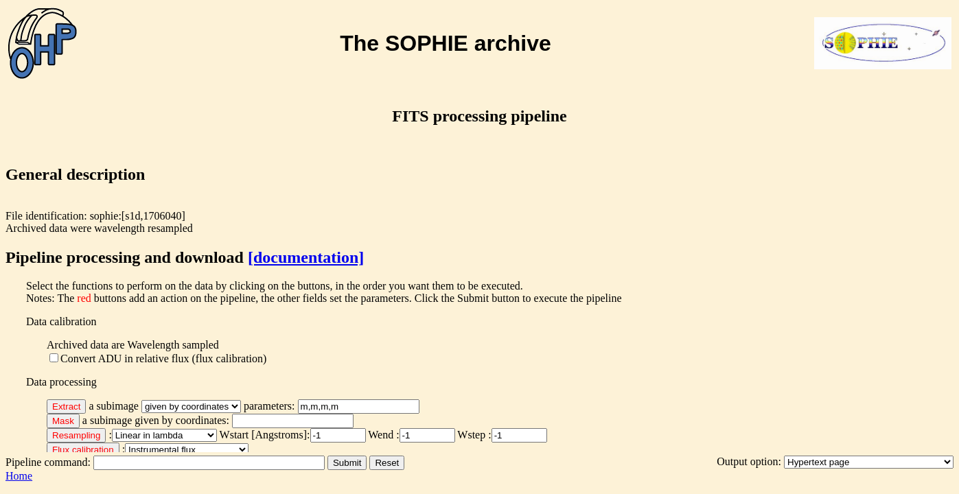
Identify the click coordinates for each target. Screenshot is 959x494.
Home (18, 476)
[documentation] (306, 257)
